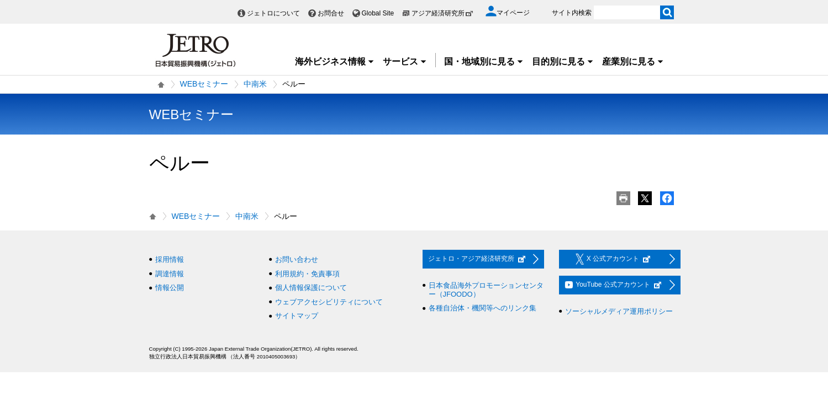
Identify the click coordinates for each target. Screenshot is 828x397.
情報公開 (169, 287)
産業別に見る (633, 61)
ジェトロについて (273, 13)
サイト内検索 (572, 13)
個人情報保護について (311, 287)
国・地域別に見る (484, 61)
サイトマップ (296, 316)
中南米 (255, 83)
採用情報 (169, 259)
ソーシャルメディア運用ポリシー (619, 311)
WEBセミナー (204, 83)
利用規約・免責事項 (307, 274)
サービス (405, 61)
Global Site (378, 13)
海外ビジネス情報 (335, 61)
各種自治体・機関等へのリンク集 (482, 308)
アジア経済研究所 (442, 13)
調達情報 (169, 274)
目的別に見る (563, 61)
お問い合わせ (296, 259)
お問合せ (331, 13)
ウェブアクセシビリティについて (329, 302)
